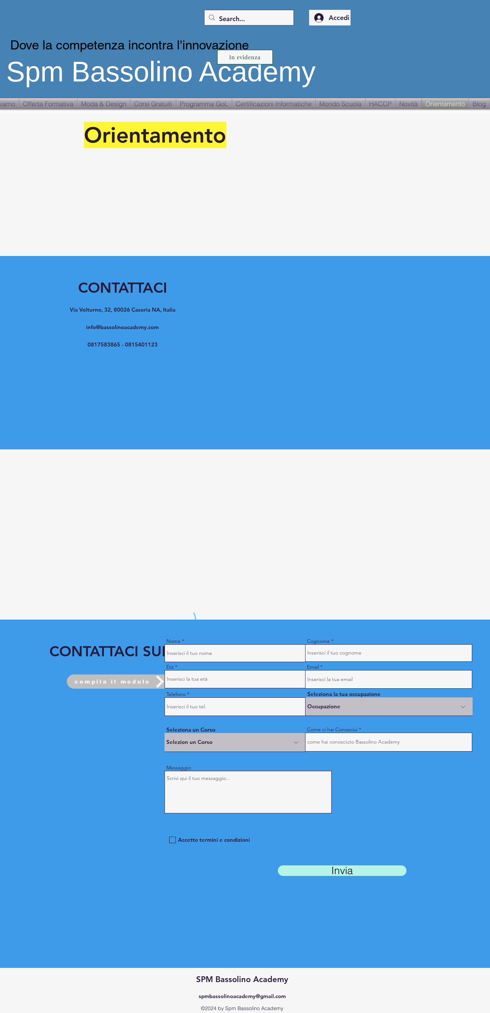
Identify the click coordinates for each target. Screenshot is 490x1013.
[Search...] (248, 19)
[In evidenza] (245, 57)
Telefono (176, 694)
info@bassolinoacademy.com (122, 327)
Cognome (318, 641)
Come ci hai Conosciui (332, 729)
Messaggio (178, 767)
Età (170, 666)
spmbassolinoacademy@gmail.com (242, 996)
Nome (173, 641)
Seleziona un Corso (190, 729)
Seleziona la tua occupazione (344, 694)
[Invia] (342, 870)
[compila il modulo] (120, 681)
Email (313, 666)
